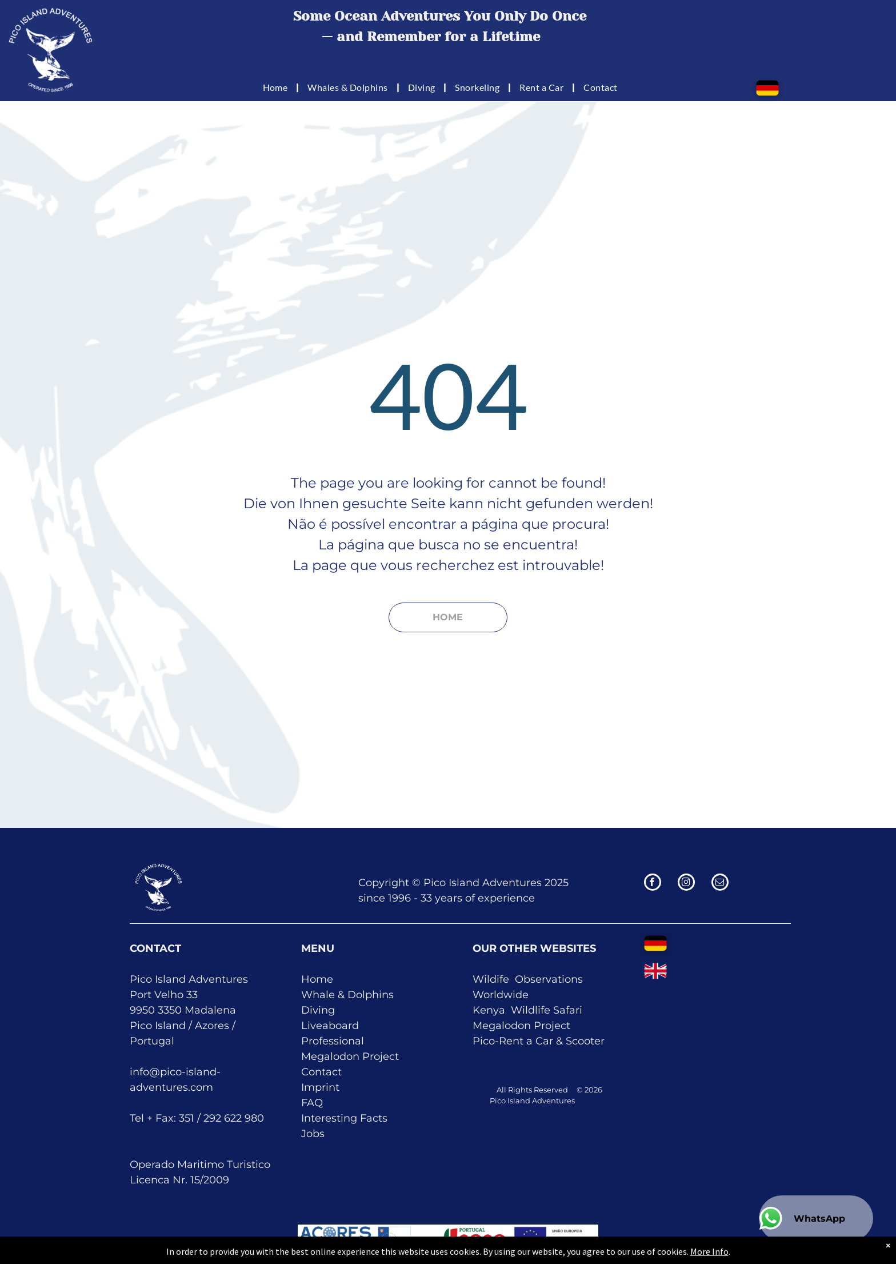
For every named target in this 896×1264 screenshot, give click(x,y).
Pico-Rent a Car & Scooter (539, 1041)
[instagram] (686, 884)
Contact (321, 1072)
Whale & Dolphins (347, 994)
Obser (530, 979)
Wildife (491, 979)
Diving (318, 1010)
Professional (332, 1041)
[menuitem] (276, 87)
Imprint (320, 1087)
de (522, 994)
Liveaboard (330, 1025)
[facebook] (652, 884)
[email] (720, 884)
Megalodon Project (350, 1056)
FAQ (312, 1102)
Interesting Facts (344, 1118)
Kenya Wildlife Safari (527, 1010)
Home (317, 979)
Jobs (313, 1133)
